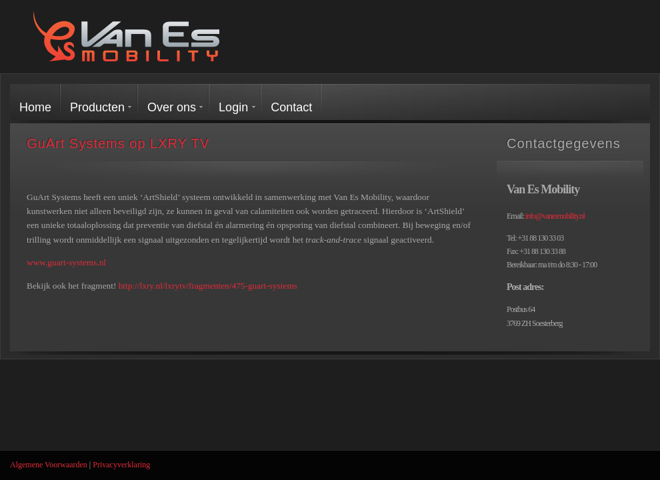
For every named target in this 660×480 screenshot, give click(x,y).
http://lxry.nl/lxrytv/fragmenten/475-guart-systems (208, 286)
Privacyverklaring (121, 464)
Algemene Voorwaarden (48, 464)
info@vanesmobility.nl (555, 216)
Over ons (171, 107)
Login (233, 107)
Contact (291, 107)
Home (35, 107)
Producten (97, 107)
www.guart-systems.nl (66, 262)
